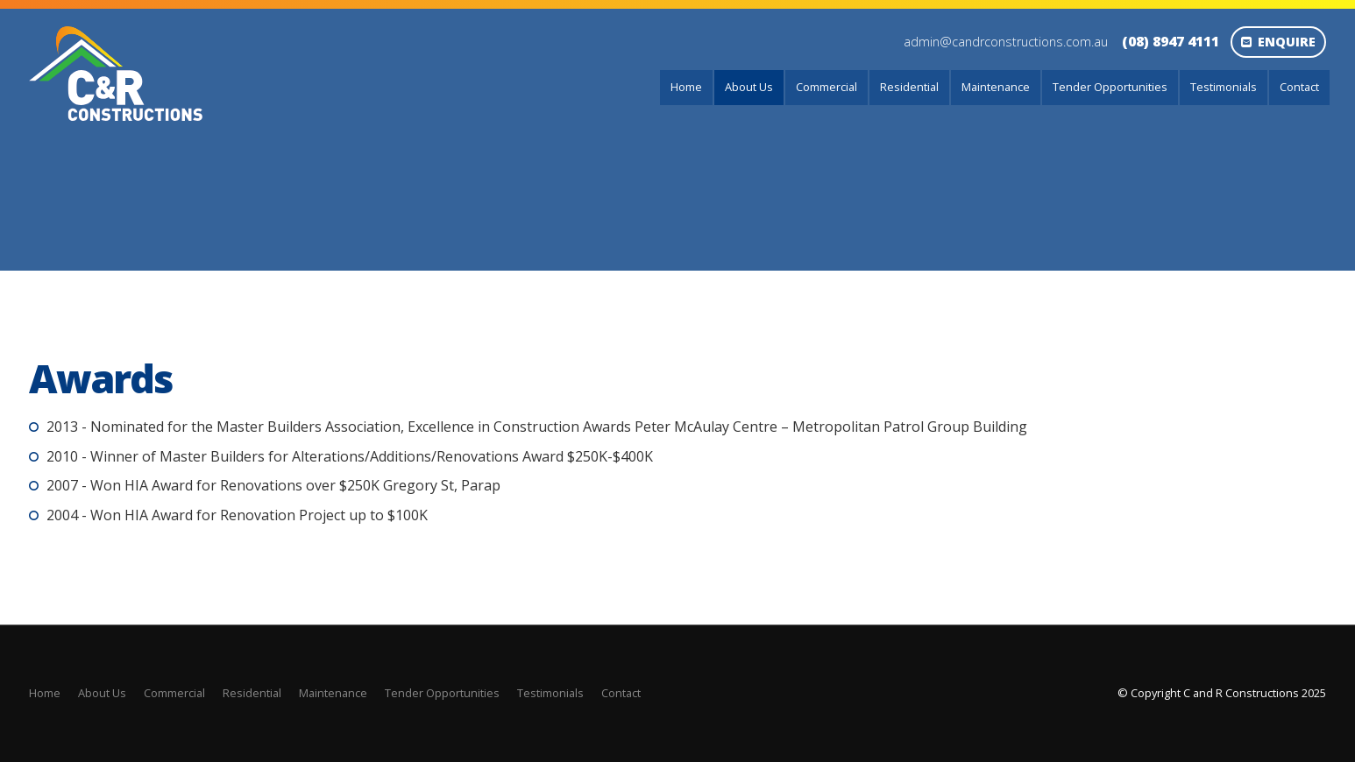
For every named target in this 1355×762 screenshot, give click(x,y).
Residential (909, 87)
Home (686, 87)
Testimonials (1223, 87)
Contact (1299, 87)
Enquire (1287, 41)
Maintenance (995, 87)
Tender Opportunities (1110, 87)
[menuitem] (44, 693)
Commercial (826, 87)
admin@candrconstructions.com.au (1006, 41)
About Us (749, 87)
